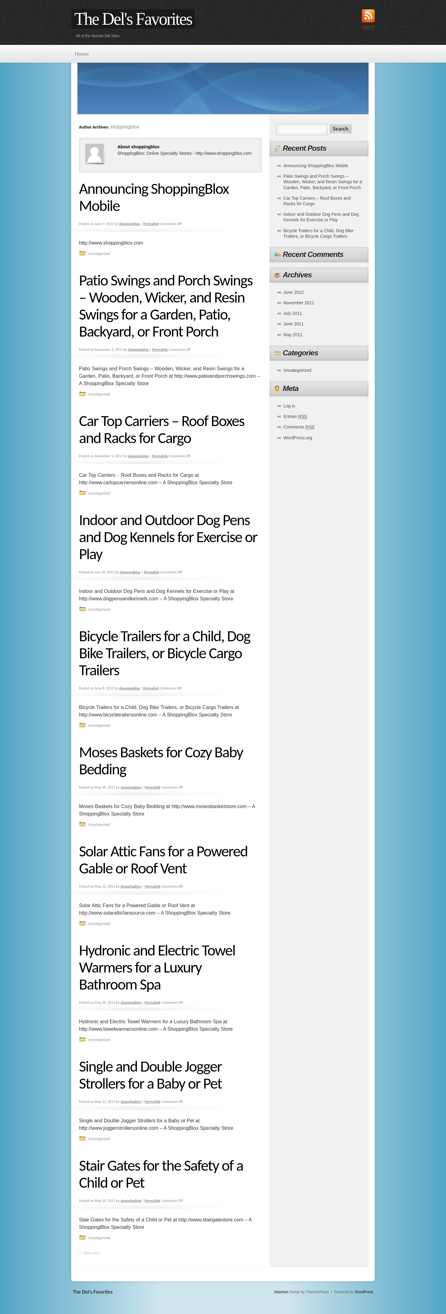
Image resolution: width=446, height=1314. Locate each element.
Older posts (89, 1253)
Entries (295, 416)
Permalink (151, 224)
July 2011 (292, 313)
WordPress (364, 1292)
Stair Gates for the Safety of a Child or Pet (161, 1174)
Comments (298, 427)
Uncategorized (99, 253)
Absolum (281, 1292)
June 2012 (293, 292)
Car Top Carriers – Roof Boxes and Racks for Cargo (161, 429)
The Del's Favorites (133, 18)
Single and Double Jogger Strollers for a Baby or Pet (150, 1075)
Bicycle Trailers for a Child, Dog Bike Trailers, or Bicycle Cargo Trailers (164, 652)
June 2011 (293, 323)
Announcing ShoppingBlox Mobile (154, 197)
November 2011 (298, 302)
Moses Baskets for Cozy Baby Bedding (161, 760)
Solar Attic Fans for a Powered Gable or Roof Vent (163, 859)
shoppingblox (124, 126)
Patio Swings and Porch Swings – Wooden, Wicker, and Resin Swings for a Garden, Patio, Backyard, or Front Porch (165, 306)
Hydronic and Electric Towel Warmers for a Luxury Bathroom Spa (157, 967)
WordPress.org (297, 437)
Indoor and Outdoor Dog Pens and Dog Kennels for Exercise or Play (168, 536)
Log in (289, 405)
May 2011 (292, 334)
